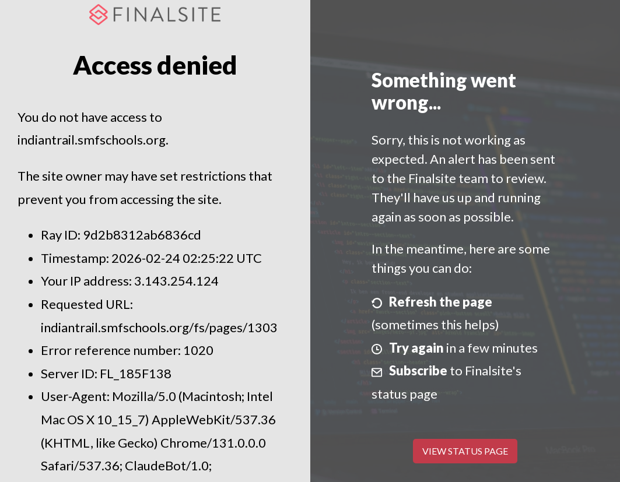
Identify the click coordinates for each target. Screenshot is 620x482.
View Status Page (465, 450)
